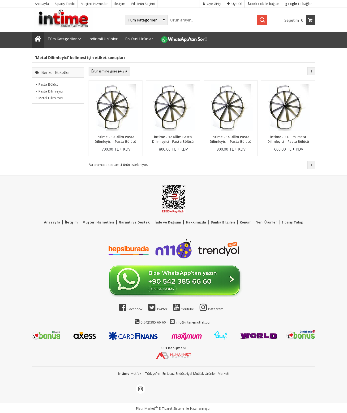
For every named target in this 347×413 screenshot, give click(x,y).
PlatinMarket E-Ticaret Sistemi (160, 408)
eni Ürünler (267, 222)
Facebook (130, 309)
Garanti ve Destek (134, 222)
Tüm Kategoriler (62, 39)
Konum (246, 222)
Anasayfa (52, 222)
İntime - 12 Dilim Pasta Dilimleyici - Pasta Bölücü (173, 139)
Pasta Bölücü (47, 84)
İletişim (71, 222)
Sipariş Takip (292, 222)
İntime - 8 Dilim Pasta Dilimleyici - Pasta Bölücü (288, 139)
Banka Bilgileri (223, 222)
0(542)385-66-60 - (155, 322)
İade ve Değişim (167, 222)
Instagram (215, 309)
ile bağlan (263, 3)
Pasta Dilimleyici (49, 91)
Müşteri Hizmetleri (98, 222)
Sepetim (295, 20)
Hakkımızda (196, 222)
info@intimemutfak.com (194, 322)
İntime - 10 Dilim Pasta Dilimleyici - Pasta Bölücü (115, 139)
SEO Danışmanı (173, 348)
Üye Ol (234, 3)
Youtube (183, 309)
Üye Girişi (212, 3)
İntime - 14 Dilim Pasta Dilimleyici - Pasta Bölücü (230, 139)
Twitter (157, 309)
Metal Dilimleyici (49, 98)
